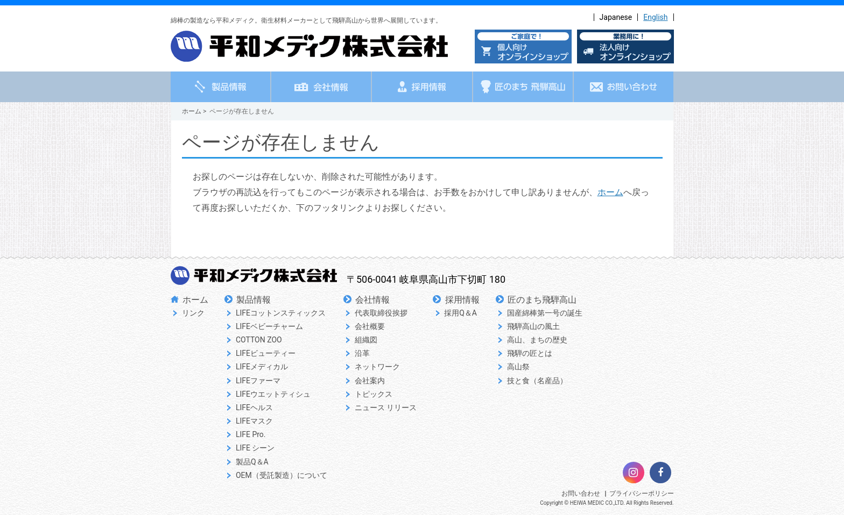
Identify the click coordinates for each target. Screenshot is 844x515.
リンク (193, 313)
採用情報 (462, 300)
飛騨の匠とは (529, 353)
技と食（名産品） (537, 380)
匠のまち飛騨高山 (542, 300)
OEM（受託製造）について (281, 475)
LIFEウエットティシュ (273, 394)
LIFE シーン (255, 448)
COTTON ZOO (259, 339)
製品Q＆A (252, 461)
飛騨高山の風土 (533, 326)
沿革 (362, 353)
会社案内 (370, 380)
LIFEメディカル (262, 366)
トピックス (373, 394)
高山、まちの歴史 (537, 339)
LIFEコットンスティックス (281, 313)
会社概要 (370, 326)
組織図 (366, 339)
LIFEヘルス (254, 407)
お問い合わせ (580, 493)
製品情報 (253, 300)
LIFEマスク (254, 421)
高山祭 (518, 366)
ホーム (191, 111)
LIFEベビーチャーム (269, 326)
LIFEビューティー (266, 353)
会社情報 (372, 300)
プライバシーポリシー (641, 493)
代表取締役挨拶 (381, 313)
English (655, 17)
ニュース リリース (386, 407)
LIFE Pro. (251, 434)
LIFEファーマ (258, 380)
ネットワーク (377, 366)
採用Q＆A (460, 313)
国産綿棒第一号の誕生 (544, 313)
